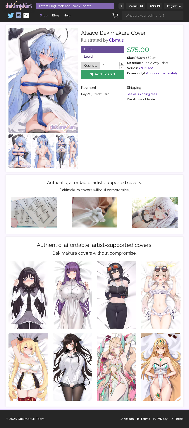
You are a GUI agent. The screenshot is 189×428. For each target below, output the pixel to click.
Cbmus (116, 40)
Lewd (88, 56)
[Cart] (115, 15)
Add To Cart (102, 74)
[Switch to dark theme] (121, 6)
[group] (28, 295)
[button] (121, 64)
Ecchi (88, 49)
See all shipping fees (142, 94)
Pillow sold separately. (162, 73)
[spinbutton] (112, 65)
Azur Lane (146, 68)
